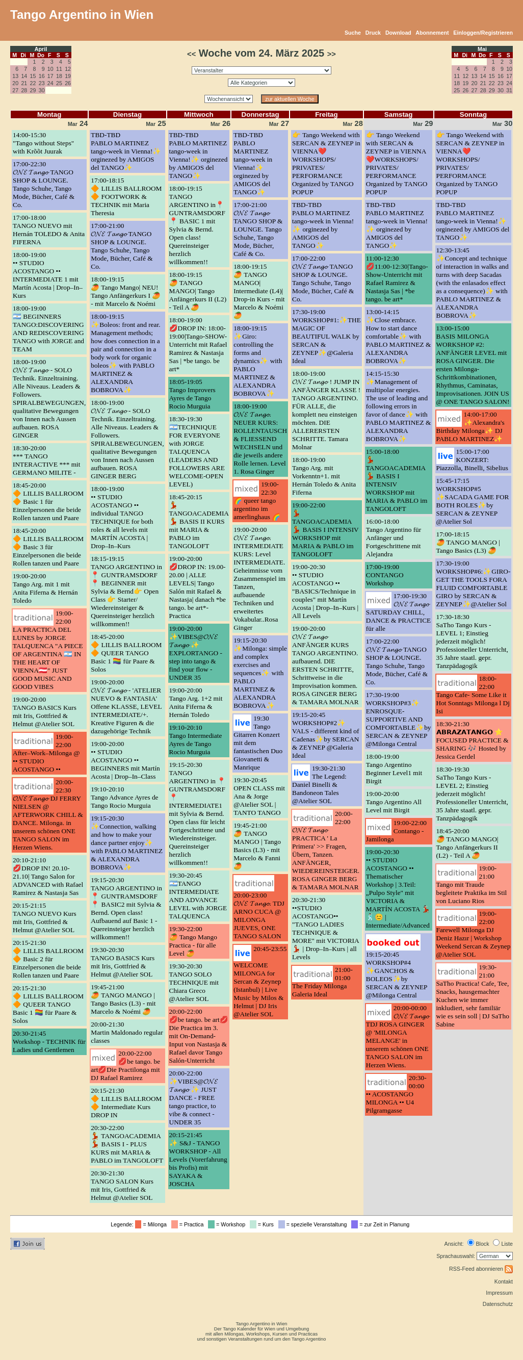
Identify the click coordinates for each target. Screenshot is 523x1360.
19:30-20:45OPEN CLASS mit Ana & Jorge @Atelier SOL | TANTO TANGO (259, 796)
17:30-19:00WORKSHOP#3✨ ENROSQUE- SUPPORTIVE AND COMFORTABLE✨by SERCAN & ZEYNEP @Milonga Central (398, 719)
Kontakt (503, 1281)
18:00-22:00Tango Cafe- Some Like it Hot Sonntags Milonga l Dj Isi (473, 695)
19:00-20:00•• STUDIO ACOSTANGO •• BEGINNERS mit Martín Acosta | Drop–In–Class (125, 760)
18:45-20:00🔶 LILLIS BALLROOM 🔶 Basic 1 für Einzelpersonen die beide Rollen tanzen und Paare (48, 501)
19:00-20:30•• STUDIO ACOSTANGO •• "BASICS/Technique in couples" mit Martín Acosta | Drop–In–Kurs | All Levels (325, 591)
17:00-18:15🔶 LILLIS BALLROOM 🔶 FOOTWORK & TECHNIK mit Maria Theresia (126, 196)
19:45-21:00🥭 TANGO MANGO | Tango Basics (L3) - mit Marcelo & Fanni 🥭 (257, 846)
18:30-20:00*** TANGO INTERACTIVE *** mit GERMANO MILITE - (47, 460)
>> (331, 54)
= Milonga (152, 1224)
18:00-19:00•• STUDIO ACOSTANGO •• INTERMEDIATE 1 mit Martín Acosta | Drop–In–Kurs (48, 275)
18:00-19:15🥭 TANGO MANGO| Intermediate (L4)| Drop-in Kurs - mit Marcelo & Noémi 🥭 (258, 291)
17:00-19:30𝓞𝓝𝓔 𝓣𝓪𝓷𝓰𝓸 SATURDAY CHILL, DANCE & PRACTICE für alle (398, 612)
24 (50, 83)
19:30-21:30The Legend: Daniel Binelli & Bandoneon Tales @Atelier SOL (319, 784)
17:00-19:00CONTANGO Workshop (385, 575)
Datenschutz (498, 1304)
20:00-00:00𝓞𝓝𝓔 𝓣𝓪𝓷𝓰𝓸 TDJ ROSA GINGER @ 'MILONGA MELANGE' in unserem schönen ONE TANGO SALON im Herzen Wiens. (397, 1036)
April (41, 49)
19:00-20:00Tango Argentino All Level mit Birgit (394, 802)
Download (398, 33)
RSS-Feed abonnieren (481, 1269)
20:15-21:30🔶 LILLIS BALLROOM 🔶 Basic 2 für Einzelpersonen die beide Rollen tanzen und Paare (48, 959)
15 (33, 76)
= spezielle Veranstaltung (314, 1224)
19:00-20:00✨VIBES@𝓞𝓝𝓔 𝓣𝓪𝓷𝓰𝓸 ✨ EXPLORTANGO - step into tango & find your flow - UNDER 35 (195, 653)
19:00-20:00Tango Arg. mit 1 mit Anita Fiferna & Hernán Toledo (45, 588)
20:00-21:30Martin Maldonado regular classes (127, 1032)
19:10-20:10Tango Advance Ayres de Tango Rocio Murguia (124, 797)
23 (42, 83)
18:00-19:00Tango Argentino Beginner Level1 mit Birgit (394, 769)
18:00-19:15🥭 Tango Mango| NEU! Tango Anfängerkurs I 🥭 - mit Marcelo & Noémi (126, 291)
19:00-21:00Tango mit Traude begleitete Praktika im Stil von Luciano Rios (471, 884)
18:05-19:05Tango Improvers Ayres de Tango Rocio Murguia (192, 394)
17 (50, 76)
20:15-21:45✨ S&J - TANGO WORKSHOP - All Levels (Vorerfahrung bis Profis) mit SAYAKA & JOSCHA (198, 1159)
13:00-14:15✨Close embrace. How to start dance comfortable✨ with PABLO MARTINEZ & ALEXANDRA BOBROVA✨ (398, 336)
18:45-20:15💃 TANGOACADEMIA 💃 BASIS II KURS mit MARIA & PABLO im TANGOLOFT (199, 521)
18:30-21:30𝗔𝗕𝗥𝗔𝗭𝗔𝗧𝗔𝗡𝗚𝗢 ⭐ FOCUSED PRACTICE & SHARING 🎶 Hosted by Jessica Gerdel (472, 740)
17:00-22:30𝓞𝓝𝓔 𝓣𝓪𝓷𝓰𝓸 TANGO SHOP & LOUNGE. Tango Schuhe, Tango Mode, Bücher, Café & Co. (43, 184)
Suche (353, 33)
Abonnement (432, 33)
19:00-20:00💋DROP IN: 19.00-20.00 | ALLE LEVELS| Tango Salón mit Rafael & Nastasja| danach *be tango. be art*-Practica (197, 587)
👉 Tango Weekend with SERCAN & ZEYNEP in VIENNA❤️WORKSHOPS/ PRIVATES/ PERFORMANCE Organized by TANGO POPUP (397, 163)
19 (68, 76)
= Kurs (263, 1224)
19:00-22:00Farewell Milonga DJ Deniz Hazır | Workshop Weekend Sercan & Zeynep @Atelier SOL (473, 934)
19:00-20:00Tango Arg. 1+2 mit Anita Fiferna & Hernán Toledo (196, 702)
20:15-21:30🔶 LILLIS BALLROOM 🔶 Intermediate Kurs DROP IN (126, 1103)
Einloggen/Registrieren (483, 33)
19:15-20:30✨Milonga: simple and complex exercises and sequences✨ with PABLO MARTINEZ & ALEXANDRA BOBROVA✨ (260, 672)
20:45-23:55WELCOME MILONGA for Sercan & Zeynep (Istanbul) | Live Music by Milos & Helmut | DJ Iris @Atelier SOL (259, 981)
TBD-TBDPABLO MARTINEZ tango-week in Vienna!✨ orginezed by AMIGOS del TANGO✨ (126, 151)
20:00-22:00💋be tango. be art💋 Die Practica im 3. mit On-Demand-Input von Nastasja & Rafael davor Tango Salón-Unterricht (198, 1036)
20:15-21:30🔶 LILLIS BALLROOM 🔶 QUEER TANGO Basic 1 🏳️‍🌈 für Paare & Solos (48, 1004)
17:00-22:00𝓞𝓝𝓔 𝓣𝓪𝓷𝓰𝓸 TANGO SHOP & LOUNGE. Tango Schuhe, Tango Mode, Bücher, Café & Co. (323, 278)
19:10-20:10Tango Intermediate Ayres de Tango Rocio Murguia (195, 740)
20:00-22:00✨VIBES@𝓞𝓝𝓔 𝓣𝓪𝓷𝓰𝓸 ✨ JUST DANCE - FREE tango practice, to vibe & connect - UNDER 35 (193, 1097)
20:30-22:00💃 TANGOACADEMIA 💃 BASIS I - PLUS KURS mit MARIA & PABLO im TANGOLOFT (127, 1144)
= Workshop (228, 1224)
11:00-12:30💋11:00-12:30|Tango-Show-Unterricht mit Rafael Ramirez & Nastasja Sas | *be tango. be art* (397, 278)
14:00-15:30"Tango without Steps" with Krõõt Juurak (43, 143)
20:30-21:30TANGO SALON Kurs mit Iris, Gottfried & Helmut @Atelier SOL (122, 1185)
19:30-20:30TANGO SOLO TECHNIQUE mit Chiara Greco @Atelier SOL (194, 982)
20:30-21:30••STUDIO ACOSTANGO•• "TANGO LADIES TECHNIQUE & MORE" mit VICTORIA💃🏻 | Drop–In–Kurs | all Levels (325, 928)
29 (33, 90)
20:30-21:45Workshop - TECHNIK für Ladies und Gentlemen (49, 1042)
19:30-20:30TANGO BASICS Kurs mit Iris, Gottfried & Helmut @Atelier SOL (122, 962)
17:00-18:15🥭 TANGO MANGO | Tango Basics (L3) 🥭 (468, 542)
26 (68, 83)
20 (15, 83)
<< (191, 54)
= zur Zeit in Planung (381, 1224)
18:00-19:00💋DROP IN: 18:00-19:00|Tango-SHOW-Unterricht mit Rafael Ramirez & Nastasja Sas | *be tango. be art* (198, 344)
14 (24, 76)
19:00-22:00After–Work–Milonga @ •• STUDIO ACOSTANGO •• (46, 753)
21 (24, 83)
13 (15, 76)
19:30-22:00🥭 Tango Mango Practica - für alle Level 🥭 (193, 941)
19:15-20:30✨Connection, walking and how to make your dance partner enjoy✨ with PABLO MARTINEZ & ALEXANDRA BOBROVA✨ (127, 842)
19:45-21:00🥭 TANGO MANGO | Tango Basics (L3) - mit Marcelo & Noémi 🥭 (123, 999)
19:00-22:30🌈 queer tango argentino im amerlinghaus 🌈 (256, 500)
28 (24, 90)
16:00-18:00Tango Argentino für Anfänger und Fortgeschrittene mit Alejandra (393, 538)
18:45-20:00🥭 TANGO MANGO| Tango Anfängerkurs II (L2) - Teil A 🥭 (467, 843)
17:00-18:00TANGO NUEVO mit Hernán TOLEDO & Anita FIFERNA (49, 230)
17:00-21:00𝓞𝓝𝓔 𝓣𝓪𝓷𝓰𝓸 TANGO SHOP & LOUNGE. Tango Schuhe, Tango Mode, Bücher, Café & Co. (121, 246)
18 (59, 76)
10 (50, 69)
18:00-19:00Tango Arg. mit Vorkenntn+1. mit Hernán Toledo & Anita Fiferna (324, 476)
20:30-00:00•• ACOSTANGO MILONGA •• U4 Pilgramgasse (396, 1094)
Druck (373, 33)
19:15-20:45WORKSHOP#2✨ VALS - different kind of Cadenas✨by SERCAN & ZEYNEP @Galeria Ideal (325, 735)
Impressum (499, 1293)
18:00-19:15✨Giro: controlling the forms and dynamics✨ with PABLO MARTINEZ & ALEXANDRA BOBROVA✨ (257, 360)
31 (509, 90)
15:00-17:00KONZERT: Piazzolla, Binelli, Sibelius (472, 460)
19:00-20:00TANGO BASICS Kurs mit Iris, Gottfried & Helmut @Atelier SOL (44, 712)
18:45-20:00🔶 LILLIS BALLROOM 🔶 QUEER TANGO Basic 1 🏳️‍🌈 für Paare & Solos (126, 653)
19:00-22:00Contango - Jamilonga (396, 831)
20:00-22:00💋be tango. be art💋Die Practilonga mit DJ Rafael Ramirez (125, 1065)
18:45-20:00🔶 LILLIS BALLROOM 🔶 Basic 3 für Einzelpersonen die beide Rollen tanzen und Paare (48, 547)
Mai (482, 49)
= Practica (188, 1224)
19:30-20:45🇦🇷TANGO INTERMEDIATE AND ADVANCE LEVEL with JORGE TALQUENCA (198, 895)
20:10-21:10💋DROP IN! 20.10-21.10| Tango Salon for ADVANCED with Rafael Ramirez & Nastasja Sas (48, 876)
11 (59, 69)
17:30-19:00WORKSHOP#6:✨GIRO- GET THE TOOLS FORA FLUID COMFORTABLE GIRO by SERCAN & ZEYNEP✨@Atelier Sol (473, 583)
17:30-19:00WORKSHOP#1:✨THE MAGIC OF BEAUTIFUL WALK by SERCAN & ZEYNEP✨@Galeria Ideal (326, 336)
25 (59, 83)
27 (15, 90)
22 (33, 83)
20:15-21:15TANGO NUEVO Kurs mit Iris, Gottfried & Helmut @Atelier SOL (44, 918)
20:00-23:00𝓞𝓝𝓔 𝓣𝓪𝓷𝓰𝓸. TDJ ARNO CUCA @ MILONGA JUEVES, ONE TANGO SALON (258, 915)
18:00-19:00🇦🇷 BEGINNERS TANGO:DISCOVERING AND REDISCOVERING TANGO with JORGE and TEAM (48, 328)
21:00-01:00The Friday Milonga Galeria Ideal (322, 982)
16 (42, 76)
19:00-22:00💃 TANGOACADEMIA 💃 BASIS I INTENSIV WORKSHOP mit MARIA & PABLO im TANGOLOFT (325, 529)
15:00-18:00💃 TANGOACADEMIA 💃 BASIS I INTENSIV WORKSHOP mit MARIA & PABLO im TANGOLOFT (397, 480)
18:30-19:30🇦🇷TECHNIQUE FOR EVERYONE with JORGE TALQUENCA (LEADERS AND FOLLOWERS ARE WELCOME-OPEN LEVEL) (197, 451)
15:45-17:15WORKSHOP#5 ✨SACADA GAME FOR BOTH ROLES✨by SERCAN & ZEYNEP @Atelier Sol (472, 501)
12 (68, 69)
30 (42, 90)
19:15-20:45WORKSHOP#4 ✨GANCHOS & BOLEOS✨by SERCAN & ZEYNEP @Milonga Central (396, 975)
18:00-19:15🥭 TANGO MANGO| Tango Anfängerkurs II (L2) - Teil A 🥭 (198, 291)
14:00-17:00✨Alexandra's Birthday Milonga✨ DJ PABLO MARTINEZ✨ (470, 426)
